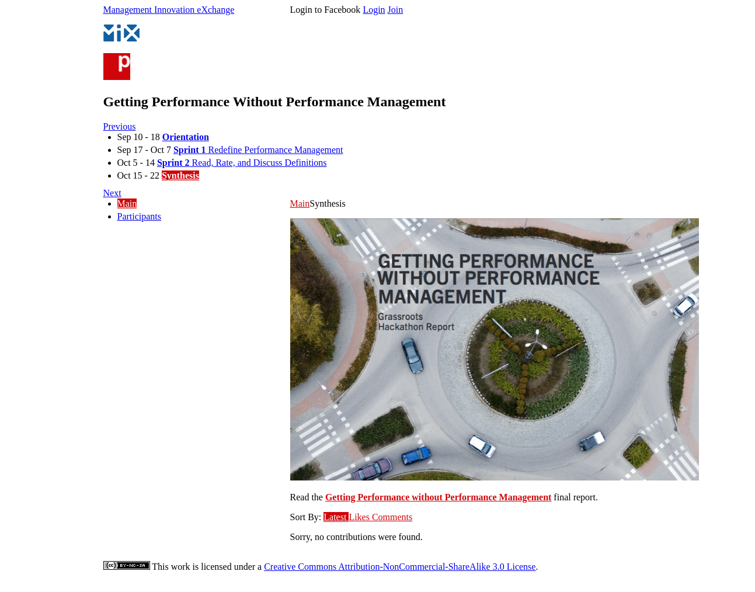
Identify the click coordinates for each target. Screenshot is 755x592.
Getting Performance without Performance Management (438, 497)
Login (374, 10)
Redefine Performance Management (258, 150)
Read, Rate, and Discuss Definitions (242, 163)
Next (112, 193)
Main (127, 203)
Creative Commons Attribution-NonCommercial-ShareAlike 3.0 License (399, 567)
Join (395, 10)
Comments (392, 517)
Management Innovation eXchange (169, 10)
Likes (360, 517)
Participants (139, 216)
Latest (336, 517)
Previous (119, 126)
